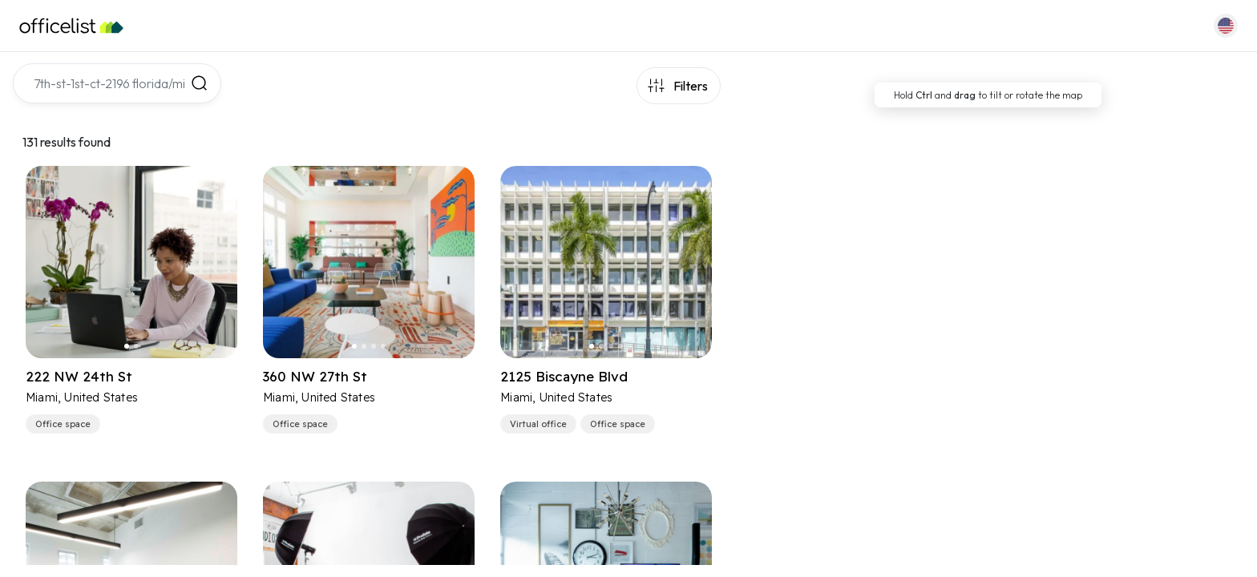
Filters (690, 86)
